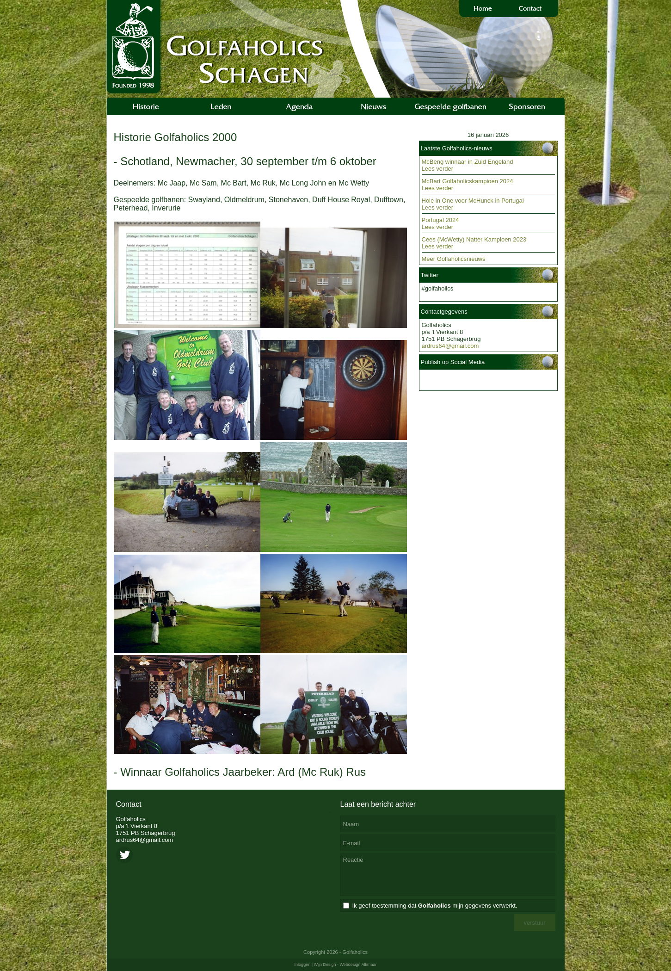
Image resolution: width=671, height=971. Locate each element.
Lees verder (438, 168)
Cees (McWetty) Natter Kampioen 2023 (474, 239)
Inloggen (303, 964)
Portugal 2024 (440, 219)
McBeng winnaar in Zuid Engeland (467, 161)
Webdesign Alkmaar (358, 964)
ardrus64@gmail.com (450, 345)
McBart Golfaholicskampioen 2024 (467, 181)
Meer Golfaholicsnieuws (454, 258)
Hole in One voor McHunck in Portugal (473, 200)
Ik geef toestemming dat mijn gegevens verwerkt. (434, 905)
